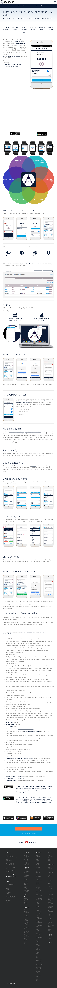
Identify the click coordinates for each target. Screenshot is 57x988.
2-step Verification (38, 874)
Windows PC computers (31, 731)
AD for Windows (10, 884)
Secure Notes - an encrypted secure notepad (19, 758)
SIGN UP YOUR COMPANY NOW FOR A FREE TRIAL (28, 829)
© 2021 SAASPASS (9, 983)
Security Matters (49, 861)
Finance (8, 888)
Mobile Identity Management (39, 921)
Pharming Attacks (50, 920)
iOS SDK (37, 864)
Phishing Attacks (50, 923)
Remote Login (49, 878)
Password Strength (38, 945)
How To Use (9, 883)
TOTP (37, 974)
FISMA (25, 939)
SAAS (37, 956)
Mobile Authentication (39, 918)
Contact (54, 6)
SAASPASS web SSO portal (33, 264)
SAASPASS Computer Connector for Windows (27, 862)
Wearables (26, 890)
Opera (25, 902)
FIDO (49, 938)
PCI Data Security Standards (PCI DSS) (26, 922)
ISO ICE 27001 (26, 918)
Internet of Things (38, 909)
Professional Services (11, 896)
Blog (37, 6)
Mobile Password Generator (14, 776)
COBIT (25, 941)
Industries (8, 887)
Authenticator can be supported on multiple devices (25, 432)
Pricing (28, 6)
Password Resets (38, 950)
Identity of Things (38, 901)
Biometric (38, 884)
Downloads (27, 852)
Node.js (37, 859)
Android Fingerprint (10, 867)
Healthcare (8, 889)
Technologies (51, 864)
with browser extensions (25, 729)
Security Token (39, 964)
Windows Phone (26, 877)
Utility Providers (10, 897)
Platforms (26, 867)
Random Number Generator (38, 954)
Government (9, 891)
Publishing (8, 899)
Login (37, 915)
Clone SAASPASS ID (10, 862)
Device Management (10, 864)
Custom (37, 863)
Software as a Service (39, 969)
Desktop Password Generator (15, 778)
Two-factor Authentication (39, 877)
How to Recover (9, 856)
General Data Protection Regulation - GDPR (27, 931)
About (48, 6)
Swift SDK (38, 867)
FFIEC (25, 914)
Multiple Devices (10, 863)
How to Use (8, 854)
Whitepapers (43, 6)
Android (26, 870)
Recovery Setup (9, 855)
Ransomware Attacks (51, 926)
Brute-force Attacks (50, 899)
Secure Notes (9, 860)
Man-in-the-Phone (50, 917)
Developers (38, 852)
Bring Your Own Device (38, 887)
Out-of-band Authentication (39, 936)
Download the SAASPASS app (12, 56)
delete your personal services (17, 560)
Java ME (26, 879)
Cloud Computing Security (38, 893)
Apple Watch (10, 722)
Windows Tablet (26, 887)
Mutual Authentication (39, 927)
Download (23, 6)
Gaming (8, 893)
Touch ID (8, 866)
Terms (49, 859)
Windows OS (27, 888)
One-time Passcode (38, 934)
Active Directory (38, 872)
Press (33, 6)
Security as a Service (39, 959)
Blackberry (26, 875)
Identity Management (39, 904)
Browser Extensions (26, 897)
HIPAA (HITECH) (26, 916)
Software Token (38, 972)
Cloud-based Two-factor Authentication (39, 897)
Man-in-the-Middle (50, 912)
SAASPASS (7, 2)
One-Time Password (50, 881)
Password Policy (38, 947)
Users (7, 852)
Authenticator (9, 903)
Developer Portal (38, 854)
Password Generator (50, 941)
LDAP (37, 914)
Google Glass (26, 892)
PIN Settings (9, 868)
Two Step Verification (51, 935)
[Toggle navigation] (55, 2)
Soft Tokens (38, 967)
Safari (25, 903)
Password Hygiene (38, 939)
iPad (25, 880)
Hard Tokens (39, 899)
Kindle (25, 894)
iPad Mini (26, 882)
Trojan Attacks (49, 931)
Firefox (26, 900)
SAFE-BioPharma (26, 926)
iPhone (25, 868)
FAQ (18, 6)
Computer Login (50, 884)
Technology (8, 892)
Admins (7, 881)
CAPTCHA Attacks (50, 901)
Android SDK (39, 866)
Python (37, 860)
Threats (49, 896)
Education (8, 895)
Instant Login (51, 866)
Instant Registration (51, 892)
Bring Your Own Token (38, 889)
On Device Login (50, 876)
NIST (25, 943)
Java (37, 858)
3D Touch (9, 726)
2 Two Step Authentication (39, 880)
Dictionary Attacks (50, 904)
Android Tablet (26, 884)
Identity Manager (38, 907)
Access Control (37, 882)
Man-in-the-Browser (50, 909)
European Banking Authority (26, 911)
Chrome (26, 899)
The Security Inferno (38, 976)
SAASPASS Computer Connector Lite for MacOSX (26, 856)
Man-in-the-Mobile (50, 915)
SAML (37, 957)
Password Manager (38, 942)
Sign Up (37, 965)
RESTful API (38, 856)
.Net (37, 862)
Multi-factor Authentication (39, 924)
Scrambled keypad (10, 870)
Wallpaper (50, 856)
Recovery (33, 466)
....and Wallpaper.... (12, 781)
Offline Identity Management (39, 931)
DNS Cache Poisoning (50, 907)
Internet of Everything (38, 912)
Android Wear (10, 724)
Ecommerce (8, 900)
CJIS (25, 942)
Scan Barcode (50, 868)
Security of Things (38, 962)
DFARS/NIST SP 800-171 (27, 936)
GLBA (25, 938)
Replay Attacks (49, 928)
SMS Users (50, 894)
